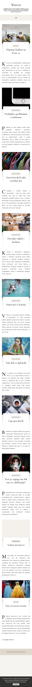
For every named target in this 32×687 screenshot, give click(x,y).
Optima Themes (21, 652)
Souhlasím (16, 684)
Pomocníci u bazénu (16, 304)
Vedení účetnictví (16, 544)
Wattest (16, 5)
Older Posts (8, 639)
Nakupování (16, 110)
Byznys (16, 45)
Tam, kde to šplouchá (16, 362)
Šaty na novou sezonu (16, 605)
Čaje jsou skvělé (16, 421)
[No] (30, 682)
